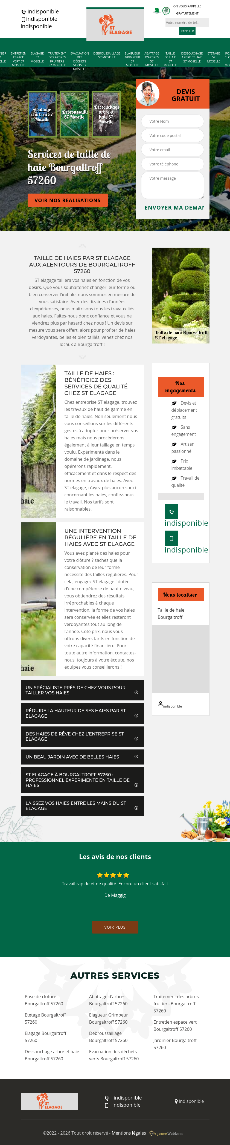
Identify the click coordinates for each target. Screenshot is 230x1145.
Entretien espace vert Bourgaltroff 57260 (175, 1025)
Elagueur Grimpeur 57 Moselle (132, 59)
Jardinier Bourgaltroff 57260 (175, 1043)
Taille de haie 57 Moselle (170, 59)
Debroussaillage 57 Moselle (106, 55)
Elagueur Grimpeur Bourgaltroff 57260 (108, 1018)
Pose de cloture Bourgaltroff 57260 (44, 1000)
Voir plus (115, 927)
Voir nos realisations (68, 200)
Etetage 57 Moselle (213, 57)
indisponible (40, 11)
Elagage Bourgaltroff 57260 (45, 1036)
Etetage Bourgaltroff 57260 (45, 1018)
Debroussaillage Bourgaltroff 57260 (108, 1036)
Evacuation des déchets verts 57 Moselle (80, 61)
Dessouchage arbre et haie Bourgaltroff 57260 (52, 1055)
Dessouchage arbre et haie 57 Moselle (192, 57)
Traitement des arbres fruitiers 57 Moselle (57, 59)
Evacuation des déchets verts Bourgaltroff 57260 (114, 1055)
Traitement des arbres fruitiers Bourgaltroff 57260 (176, 1004)
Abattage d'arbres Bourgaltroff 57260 (108, 1000)
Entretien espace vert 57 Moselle (18, 59)
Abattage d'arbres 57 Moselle (151, 59)
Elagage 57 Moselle (37, 57)
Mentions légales (129, 1133)
